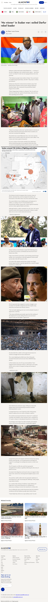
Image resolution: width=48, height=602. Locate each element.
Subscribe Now (42, 549)
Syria (2, 572)
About (37, 557)
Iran (1, 560)
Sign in (46, 2)
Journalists (37, 559)
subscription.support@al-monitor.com (22, 594)
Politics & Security (8, 8)
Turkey (2, 557)
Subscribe (41, 2)
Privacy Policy (26, 559)
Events (10, 2)
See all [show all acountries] (44, 12)
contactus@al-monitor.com (18, 597)
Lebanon (2, 570)
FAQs (25, 560)
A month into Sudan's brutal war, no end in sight (35, 517)
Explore (36, 8)
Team (37, 560)
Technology (21, 8)
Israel (2, 564)
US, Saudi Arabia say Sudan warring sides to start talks (36, 537)
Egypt (2, 567)
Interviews (42, 8)
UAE (2, 562)
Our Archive (15, 564)
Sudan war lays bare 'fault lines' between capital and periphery (11, 517)
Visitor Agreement (27, 557)
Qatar (2, 568)
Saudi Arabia (3, 559)
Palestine (2, 565)
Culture (15, 8)
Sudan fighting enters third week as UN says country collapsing (12, 537)
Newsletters (6, 2)
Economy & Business (29, 8)
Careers (37, 562)
